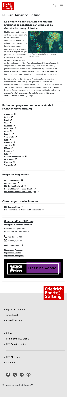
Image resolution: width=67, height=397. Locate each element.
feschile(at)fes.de (15, 240)
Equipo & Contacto (12, 245)
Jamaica (8, 145)
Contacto (10, 362)
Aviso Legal (12, 315)
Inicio (9, 333)
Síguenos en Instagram (14, 255)
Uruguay (8, 162)
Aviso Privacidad (14, 320)
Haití (6, 140)
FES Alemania (13, 357)
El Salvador (9, 159)
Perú (6, 154)
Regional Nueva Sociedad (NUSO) (18, 189)
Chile (6, 123)
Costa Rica (8, 128)
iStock (36, 57)
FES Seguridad (10, 183)
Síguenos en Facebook (13, 250)
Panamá (8, 151)
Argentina (8, 114)
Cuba (6, 131)
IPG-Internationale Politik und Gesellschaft (22, 210)
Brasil (6, 120)
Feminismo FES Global (17, 338)
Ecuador (7, 134)
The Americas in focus (40, 54)
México (7, 148)
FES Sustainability (12, 207)
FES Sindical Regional (13, 186)
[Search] (55, 5)
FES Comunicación (12, 180)
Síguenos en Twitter (12, 253)
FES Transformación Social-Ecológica (20, 192)
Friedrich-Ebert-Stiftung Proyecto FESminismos (19, 223)
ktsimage (54, 54)
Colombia (8, 125)
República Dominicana (14, 156)
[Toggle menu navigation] (61, 5)
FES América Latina (16, 344)
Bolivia (7, 117)
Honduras (8, 142)
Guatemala (9, 137)
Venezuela (8, 165)
